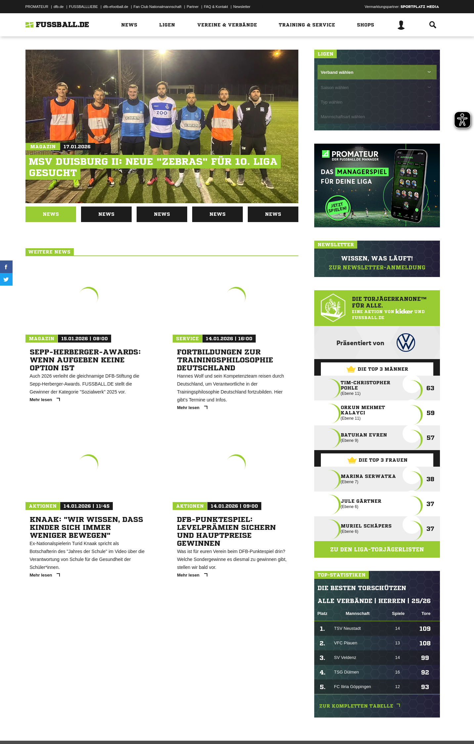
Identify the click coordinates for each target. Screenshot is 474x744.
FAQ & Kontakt (216, 7)
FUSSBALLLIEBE (83, 7)
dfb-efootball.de (115, 7)
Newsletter (241, 7)
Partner (192, 7)
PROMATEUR (36, 7)
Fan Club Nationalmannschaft (158, 7)
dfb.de (59, 7)
